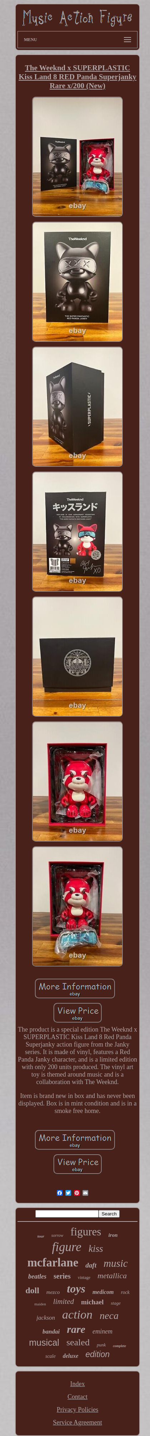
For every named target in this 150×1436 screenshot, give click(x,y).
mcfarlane (52, 1262)
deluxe (71, 1356)
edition (97, 1354)
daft (90, 1265)
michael (92, 1302)
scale (50, 1356)
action (77, 1314)
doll (32, 1290)
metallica (112, 1275)
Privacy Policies (77, 1409)
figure (66, 1247)
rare (76, 1329)
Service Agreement (77, 1422)
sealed (78, 1342)
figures (85, 1231)
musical (44, 1342)
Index (77, 1383)
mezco (53, 1292)
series (62, 1276)
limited (63, 1301)
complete (119, 1346)
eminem (102, 1331)
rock (125, 1292)
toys (76, 1288)
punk (101, 1344)
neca (109, 1315)
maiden (40, 1304)
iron (113, 1235)
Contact (78, 1396)
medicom (103, 1292)
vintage (84, 1277)
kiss (96, 1248)
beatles (37, 1276)
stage (115, 1303)
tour (41, 1236)
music (116, 1263)
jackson (45, 1317)
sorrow (57, 1235)
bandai (51, 1331)
